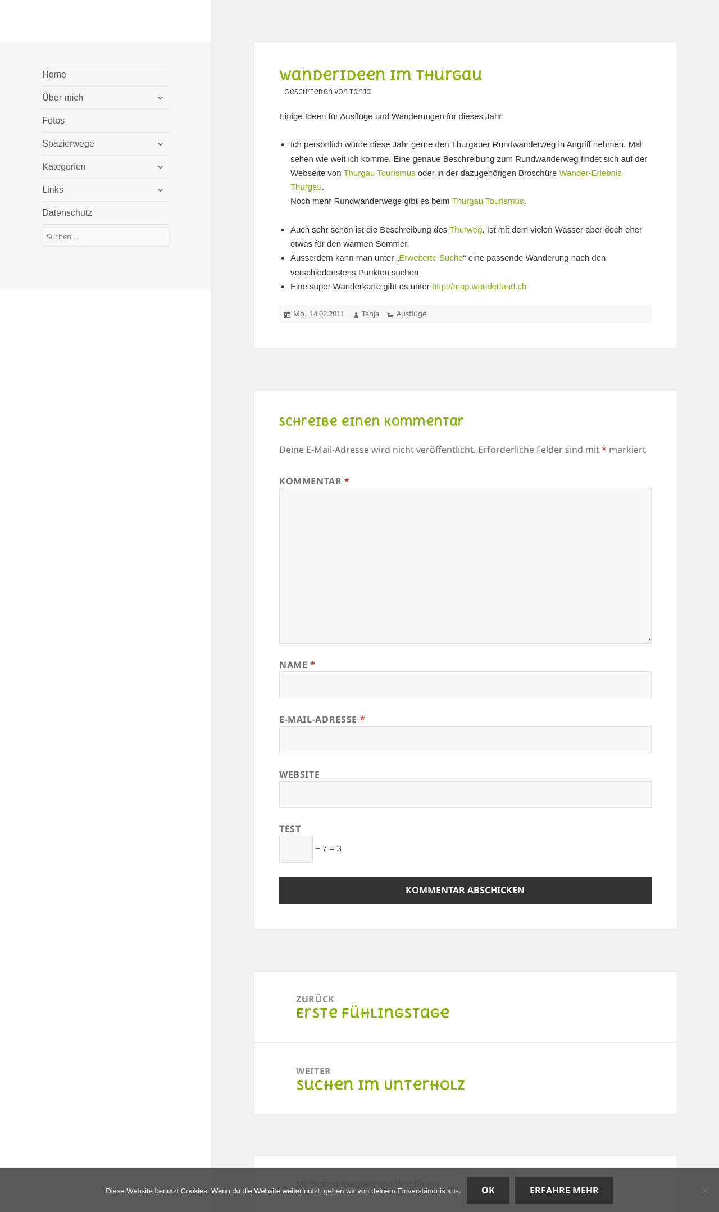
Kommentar (314, 481)
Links (52, 189)
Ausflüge (411, 313)
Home (54, 74)
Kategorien (63, 166)
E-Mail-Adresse (322, 719)
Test (290, 829)
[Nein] (705, 1190)
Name (297, 665)
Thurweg (465, 229)
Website (299, 774)
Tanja (370, 313)
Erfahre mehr (564, 1190)
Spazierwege (68, 143)
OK (488, 1190)
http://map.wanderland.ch (479, 286)
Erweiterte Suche (431, 257)
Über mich (62, 97)
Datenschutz (67, 212)
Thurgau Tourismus (379, 173)
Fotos (53, 120)
